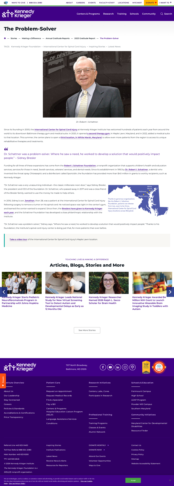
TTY (11, 459)
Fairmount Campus (141, 391)
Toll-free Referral (17, 450)
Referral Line (16, 445)
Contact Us (136, 445)
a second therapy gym (98, 133)
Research (108, 13)
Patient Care (53, 383)
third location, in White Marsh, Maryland (81, 137)
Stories (14, 38)
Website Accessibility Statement (145, 463)
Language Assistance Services (61, 419)
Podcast (132, 367)
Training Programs (98, 423)
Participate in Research (100, 395)
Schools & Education (142, 383)
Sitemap (135, 459)
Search (168, 14)
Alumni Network (97, 432)
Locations (123, 3)
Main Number (16, 454)
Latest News (51, 456)
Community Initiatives (143, 415)
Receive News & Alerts (56, 461)
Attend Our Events (97, 456)
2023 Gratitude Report (84, 38)
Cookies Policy (137, 450)
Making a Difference (31, 38)
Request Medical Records (59, 395)
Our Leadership (11, 395)
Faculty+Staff (107, 3)
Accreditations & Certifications (19, 413)
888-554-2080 (35, 3)
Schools (134, 13)
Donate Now (95, 450)
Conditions (51, 423)
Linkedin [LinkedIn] (118, 367)
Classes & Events (97, 427)
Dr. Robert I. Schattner (136, 169)
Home (5, 38)
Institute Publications (55, 450)
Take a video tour (18, 239)
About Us (8, 391)
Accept (133, 480)
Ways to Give (18, 3)
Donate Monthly (97, 445)
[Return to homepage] (18, 14)
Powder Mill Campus (141, 404)
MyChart (137, 3)
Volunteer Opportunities (100, 461)
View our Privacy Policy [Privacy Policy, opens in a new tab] (17, 483)
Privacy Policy (137, 454)
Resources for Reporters (57, 465)
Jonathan (29, 200)
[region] (87, 480)
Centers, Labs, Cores (99, 391)
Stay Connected (12, 400)
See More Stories (87, 330)
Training (121, 13)
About (69, 3)
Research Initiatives (100, 383)
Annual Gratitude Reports (58, 38)
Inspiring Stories (53, 445)
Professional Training (100, 415)
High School (137, 395)
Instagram (125, 367)
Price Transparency (13, 417)
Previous (3, 292)
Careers (80, 3)
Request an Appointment (59, 391)
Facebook (103, 367)
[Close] (170, 480)
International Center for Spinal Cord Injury (55, 129)
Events (92, 3)
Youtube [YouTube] (110, 367)
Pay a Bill (50, 404)
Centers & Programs (88, 13)
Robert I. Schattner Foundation (80, 165)
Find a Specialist (54, 400)
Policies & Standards (14, 408)
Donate (150, 3)
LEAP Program (138, 400)
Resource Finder (139, 430)
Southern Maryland (140, 408)
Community (149, 13)
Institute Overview (14, 383)
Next (170, 292)
